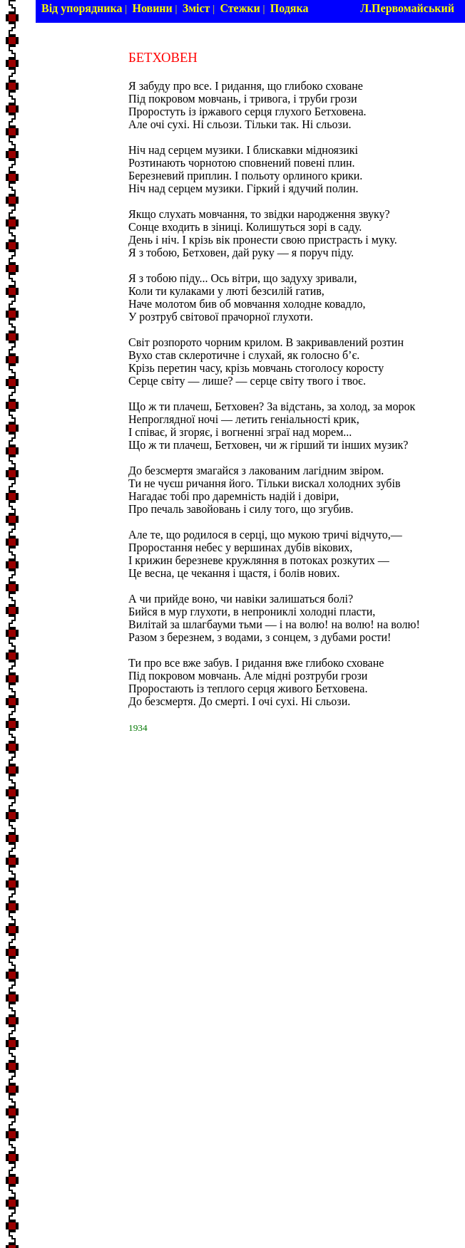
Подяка (289, 8)
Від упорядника (82, 8)
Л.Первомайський (407, 8)
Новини (152, 8)
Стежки (240, 8)
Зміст (196, 8)
